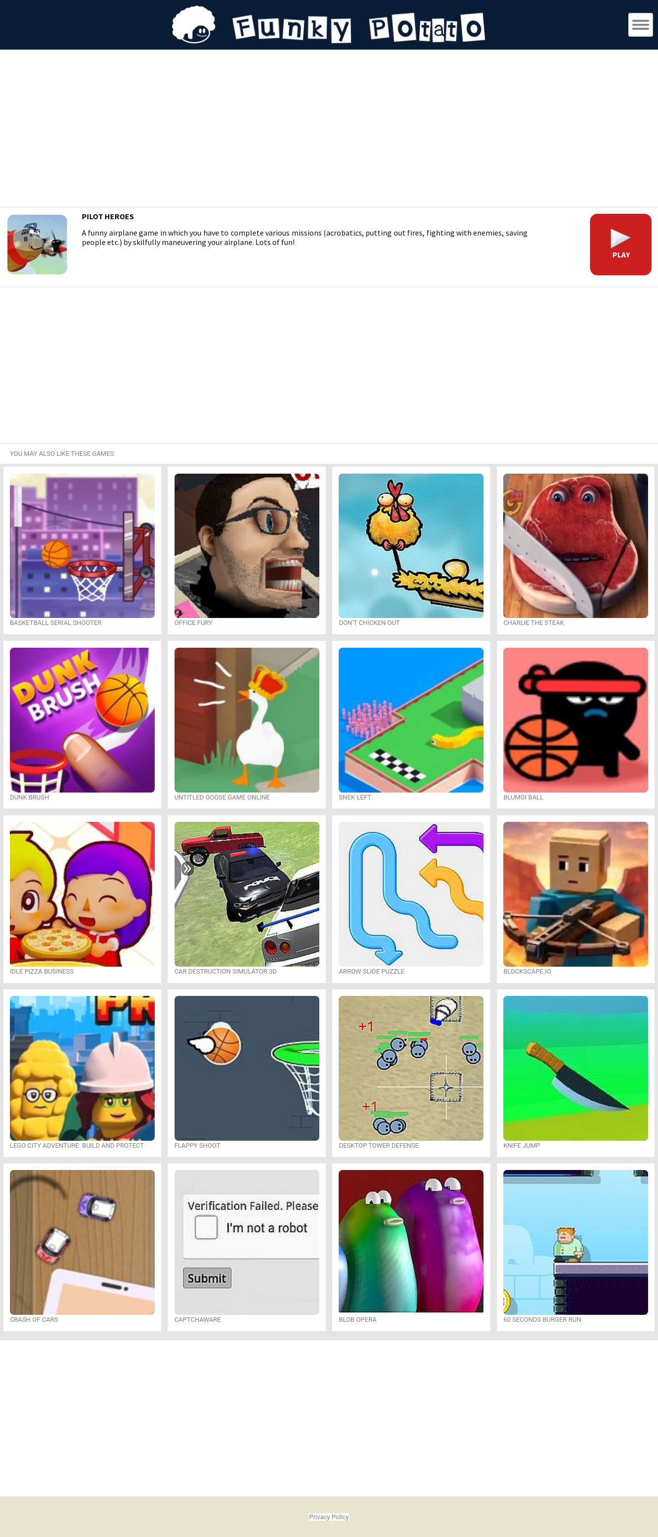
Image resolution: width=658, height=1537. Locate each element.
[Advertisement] (329, 130)
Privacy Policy (329, 1517)
